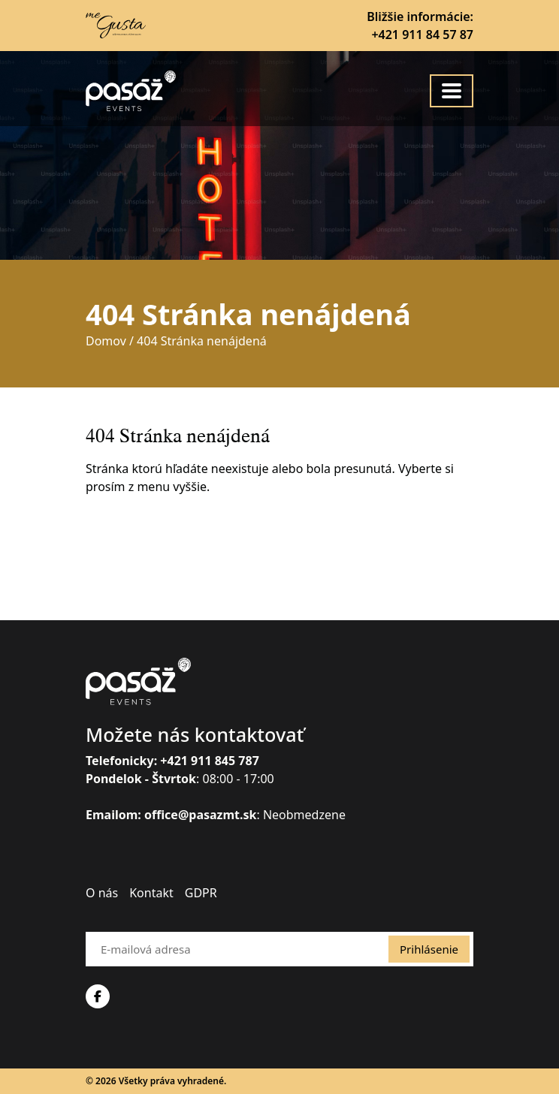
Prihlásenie (429, 949)
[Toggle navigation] (451, 90)
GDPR (201, 893)
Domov (106, 341)
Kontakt (151, 893)
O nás (102, 893)
